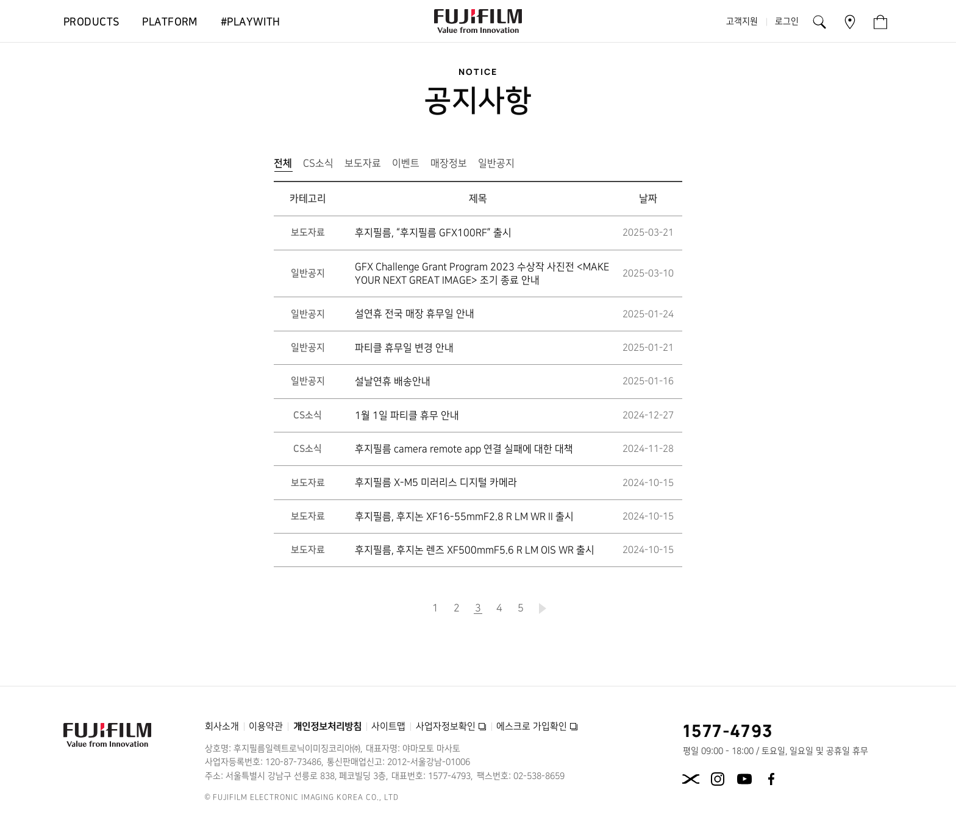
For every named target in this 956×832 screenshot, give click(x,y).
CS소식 (318, 163)
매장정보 (448, 163)
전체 (286, 166)
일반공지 (496, 163)
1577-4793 (728, 730)
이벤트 (405, 163)
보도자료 (362, 163)
